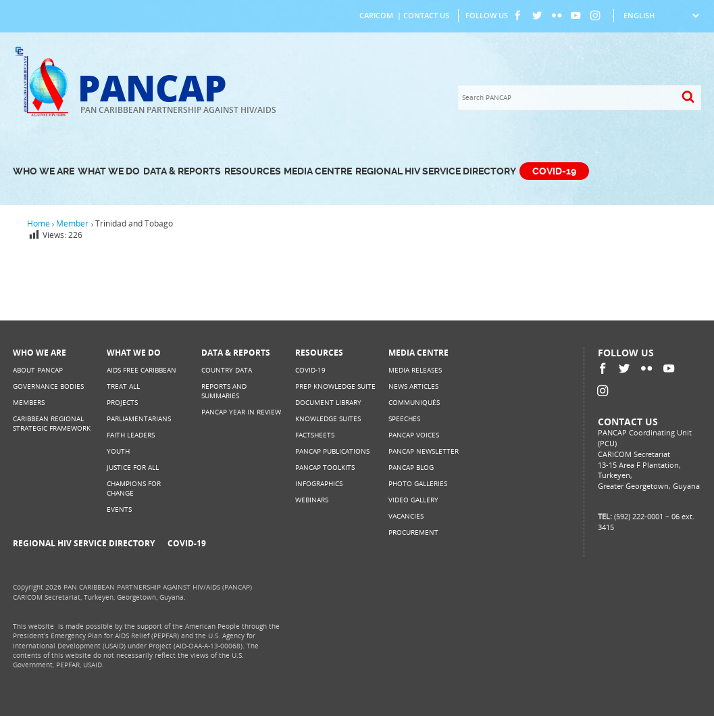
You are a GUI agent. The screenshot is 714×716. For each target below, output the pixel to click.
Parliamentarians (139, 418)
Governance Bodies (48, 386)
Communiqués (414, 402)
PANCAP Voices (413, 435)
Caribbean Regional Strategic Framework (52, 423)
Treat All (123, 386)
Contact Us (426, 15)
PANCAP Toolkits (325, 467)
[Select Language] (661, 15)
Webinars (311, 500)
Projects (122, 402)
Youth (118, 451)
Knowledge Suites (328, 418)
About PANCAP (38, 370)
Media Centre (318, 171)
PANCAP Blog (411, 467)
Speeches (404, 418)
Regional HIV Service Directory (435, 171)
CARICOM (376, 15)
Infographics (318, 483)
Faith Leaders (131, 435)
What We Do (109, 171)
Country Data (226, 370)
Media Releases (415, 370)
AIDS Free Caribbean (141, 370)
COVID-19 (554, 171)
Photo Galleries (417, 483)
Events (119, 509)
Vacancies (406, 516)
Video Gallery (413, 500)
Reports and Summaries (224, 391)
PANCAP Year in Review (241, 412)
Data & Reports (182, 171)
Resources (252, 171)
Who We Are (43, 171)
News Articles (413, 386)
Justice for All (133, 467)
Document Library (328, 402)
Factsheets (314, 435)
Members (29, 402)
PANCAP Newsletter (423, 451)
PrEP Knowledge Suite (335, 386)
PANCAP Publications (332, 451)
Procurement (413, 532)
